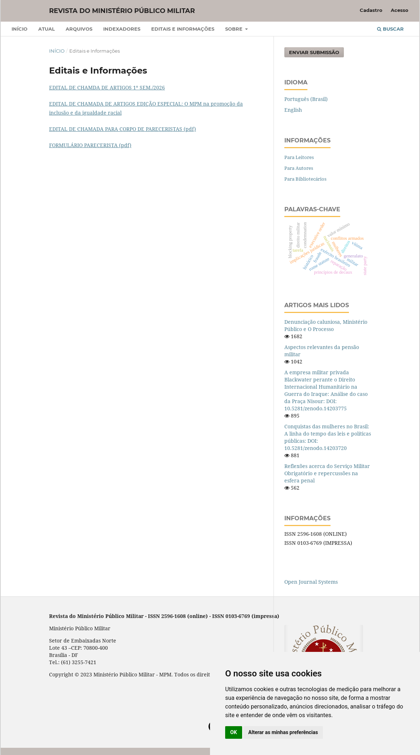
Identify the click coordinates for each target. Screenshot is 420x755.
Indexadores (121, 29)
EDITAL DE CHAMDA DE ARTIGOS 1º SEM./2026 (107, 87)
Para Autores (298, 168)
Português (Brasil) (306, 99)
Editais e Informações (182, 29)
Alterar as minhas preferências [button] (283, 732)
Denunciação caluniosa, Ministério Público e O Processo (325, 325)
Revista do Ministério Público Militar (122, 11)
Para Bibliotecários (305, 179)
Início (19, 29)
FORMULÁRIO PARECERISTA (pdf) (90, 145)
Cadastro (371, 10)
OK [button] (233, 732)
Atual (46, 29)
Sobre (234, 29)
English (293, 109)
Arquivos (79, 29)
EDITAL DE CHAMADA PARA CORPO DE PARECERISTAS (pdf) (122, 128)
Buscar (390, 29)
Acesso (399, 10)
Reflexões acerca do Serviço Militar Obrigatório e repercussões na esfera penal (327, 473)
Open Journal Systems (311, 581)
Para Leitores (299, 157)
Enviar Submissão (314, 52)
